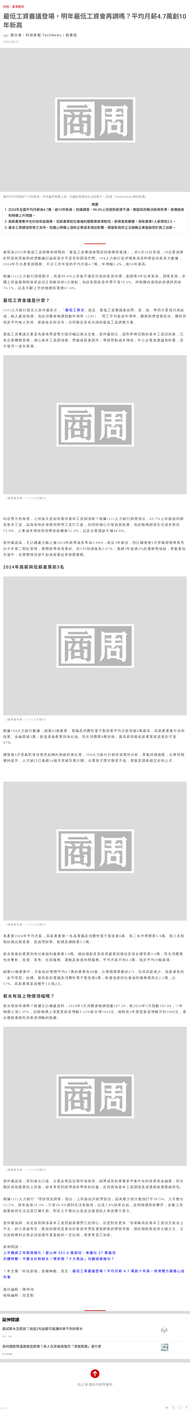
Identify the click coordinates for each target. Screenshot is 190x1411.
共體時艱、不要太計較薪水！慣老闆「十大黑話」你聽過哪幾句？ (59, 1259)
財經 (6, 6)
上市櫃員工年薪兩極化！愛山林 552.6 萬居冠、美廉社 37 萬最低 (59, 1253)
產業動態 (18, 6)
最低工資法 (74, 310)
